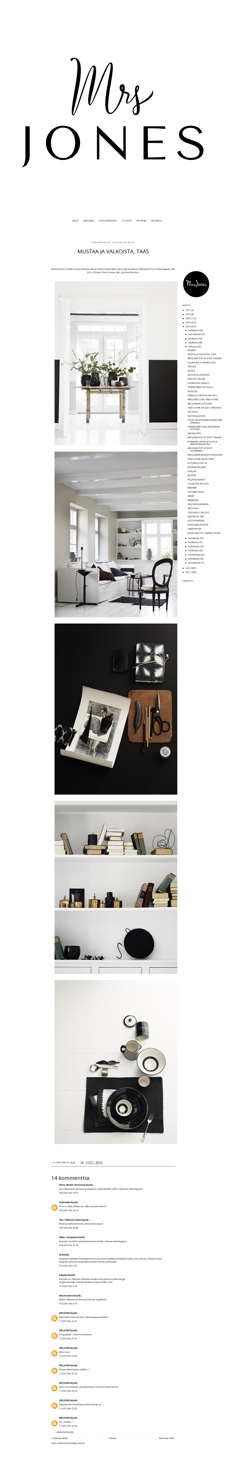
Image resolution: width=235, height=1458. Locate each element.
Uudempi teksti (59, 1438)
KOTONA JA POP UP (197, 463)
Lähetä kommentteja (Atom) (71, 1443)
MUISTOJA (192, 391)
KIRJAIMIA (192, 487)
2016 (188, 314)
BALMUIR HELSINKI (197, 467)
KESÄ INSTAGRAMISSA (198, 504)
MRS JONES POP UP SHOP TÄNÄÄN (204, 358)
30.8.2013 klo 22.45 (68, 1245)
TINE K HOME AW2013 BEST (201, 459)
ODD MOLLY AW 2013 (198, 512)
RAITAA (191, 370)
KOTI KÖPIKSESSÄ (196, 520)
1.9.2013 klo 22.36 (68, 1425)
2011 (188, 572)
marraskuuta (194, 334)
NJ (60, 1254)
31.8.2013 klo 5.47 (68, 1286)
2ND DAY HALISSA (196, 378)
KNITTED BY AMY (196, 516)
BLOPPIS (192, 475)
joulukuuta (193, 330)
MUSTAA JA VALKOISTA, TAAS (202, 354)
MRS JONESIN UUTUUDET (200, 403)
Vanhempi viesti (166, 1438)
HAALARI (192, 471)
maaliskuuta (194, 554)
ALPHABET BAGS (196, 491)
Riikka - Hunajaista (68, 1237)
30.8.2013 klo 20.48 (68, 1227)
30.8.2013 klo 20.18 (68, 1210)
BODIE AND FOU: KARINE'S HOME (204, 533)
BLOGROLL (156, 220)
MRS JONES (88, 220)
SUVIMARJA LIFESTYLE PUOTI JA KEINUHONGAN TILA (202, 443)
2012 (188, 568)
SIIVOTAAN (193, 508)
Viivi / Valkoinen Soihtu (70, 1219)
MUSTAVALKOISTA (197, 416)
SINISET (191, 495)
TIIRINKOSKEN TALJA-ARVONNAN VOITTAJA (204, 428)
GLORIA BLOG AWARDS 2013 (202, 362)
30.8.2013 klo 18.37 (68, 1192)
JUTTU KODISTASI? (108, 220)
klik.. (118, 272)
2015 (188, 318)
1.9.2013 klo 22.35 (68, 1408)
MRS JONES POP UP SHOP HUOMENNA (200, 449)
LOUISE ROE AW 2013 (198, 483)
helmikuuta (194, 558)
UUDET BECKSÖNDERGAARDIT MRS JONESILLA (205, 421)
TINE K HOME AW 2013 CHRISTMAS (204, 407)
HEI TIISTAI (193, 411)
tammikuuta (194, 562)
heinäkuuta (194, 538)
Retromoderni (66, 1295)
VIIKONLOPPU (194, 433)
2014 (188, 322)
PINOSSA (192, 366)
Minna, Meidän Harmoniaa (72, 1184)
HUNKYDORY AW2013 (198, 383)
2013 (188, 326)
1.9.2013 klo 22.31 (68, 1321)
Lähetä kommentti (64, 1432)
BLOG (75, 220)
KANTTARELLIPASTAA (198, 524)
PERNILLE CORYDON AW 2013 (202, 395)
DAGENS (192, 350)
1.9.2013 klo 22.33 (68, 1338)
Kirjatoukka (64, 1202)
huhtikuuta (193, 550)
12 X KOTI (127, 220)
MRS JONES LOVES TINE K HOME (203, 399)
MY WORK (141, 220)
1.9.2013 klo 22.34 (68, 1373)
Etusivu (112, 1438)
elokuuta (192, 346)
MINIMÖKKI (193, 500)
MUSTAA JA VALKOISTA (199, 374)
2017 (188, 310)
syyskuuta (193, 342)
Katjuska (63, 1275)
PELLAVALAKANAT (196, 479)
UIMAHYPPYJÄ (194, 528)
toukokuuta (194, 546)
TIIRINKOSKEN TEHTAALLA (200, 387)
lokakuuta (193, 338)
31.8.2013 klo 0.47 (68, 1265)
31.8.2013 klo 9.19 (68, 1303)
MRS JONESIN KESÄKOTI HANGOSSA (205, 454)
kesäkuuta (193, 542)
